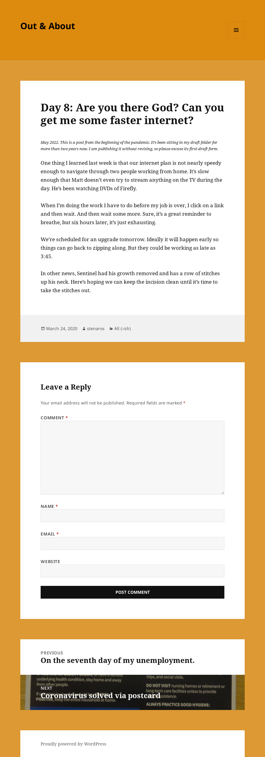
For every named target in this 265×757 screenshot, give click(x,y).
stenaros (96, 328)
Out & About (47, 26)
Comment (54, 418)
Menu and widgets (236, 38)
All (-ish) (122, 328)
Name (49, 506)
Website (50, 561)
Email (50, 534)
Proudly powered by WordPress (73, 744)
